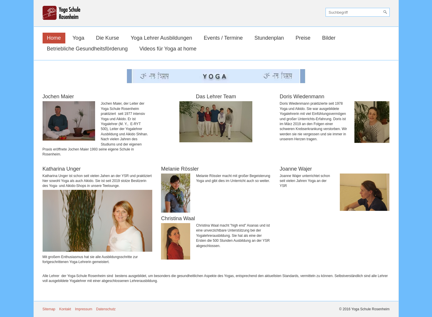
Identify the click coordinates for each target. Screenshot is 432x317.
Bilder (328, 38)
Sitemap (49, 309)
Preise (302, 38)
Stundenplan (269, 38)
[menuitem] (54, 38)
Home (54, 38)
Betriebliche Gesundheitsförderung (87, 49)
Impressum (83, 309)
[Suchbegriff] (358, 12)
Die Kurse (107, 38)
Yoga (78, 38)
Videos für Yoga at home (168, 49)
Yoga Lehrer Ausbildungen (161, 38)
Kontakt (65, 309)
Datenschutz (106, 309)
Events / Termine (223, 38)
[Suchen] (385, 12)
